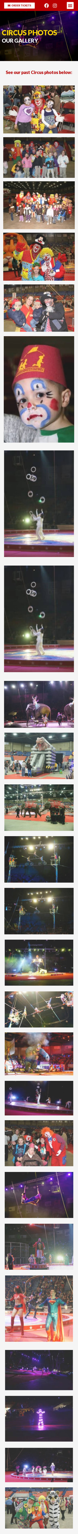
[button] (70, 5)
